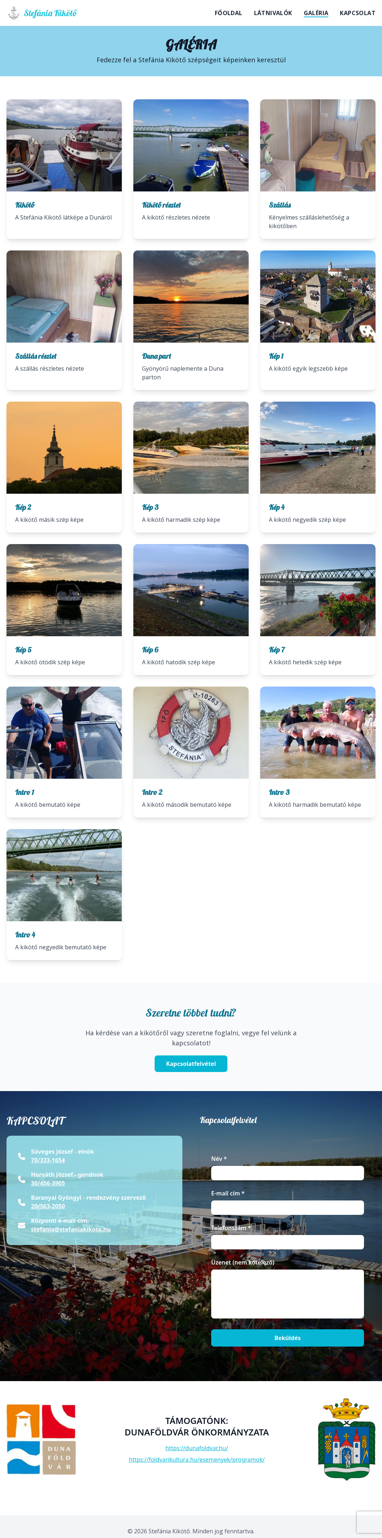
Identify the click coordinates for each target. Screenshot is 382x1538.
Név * (219, 1159)
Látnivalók (273, 13)
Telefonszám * (231, 1228)
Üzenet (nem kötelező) (242, 1262)
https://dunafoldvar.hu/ (196, 1448)
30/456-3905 (48, 1183)
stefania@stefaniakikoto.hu (71, 1229)
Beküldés (288, 1338)
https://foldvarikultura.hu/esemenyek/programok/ (197, 1460)
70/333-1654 (48, 1160)
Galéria (316, 13)
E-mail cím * (228, 1193)
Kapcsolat (358, 13)
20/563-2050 (48, 1206)
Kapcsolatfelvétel (191, 1064)
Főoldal (229, 13)
